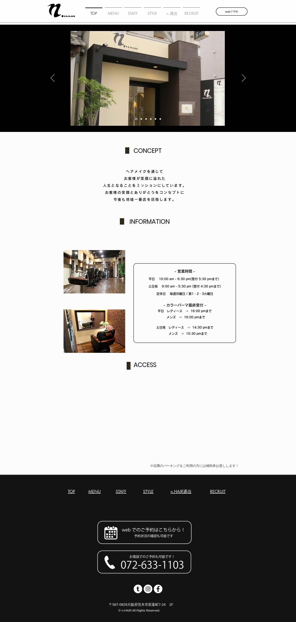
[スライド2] (136, 119)
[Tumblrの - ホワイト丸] (138, 589)
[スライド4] (146, 119)
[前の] (52, 78)
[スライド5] (150, 119)
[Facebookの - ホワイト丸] (158, 589)
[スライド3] (160, 119)
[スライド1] (155, 119)
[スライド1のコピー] (141, 119)
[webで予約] (231, 11)
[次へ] (244, 78)
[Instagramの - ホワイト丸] (148, 589)
